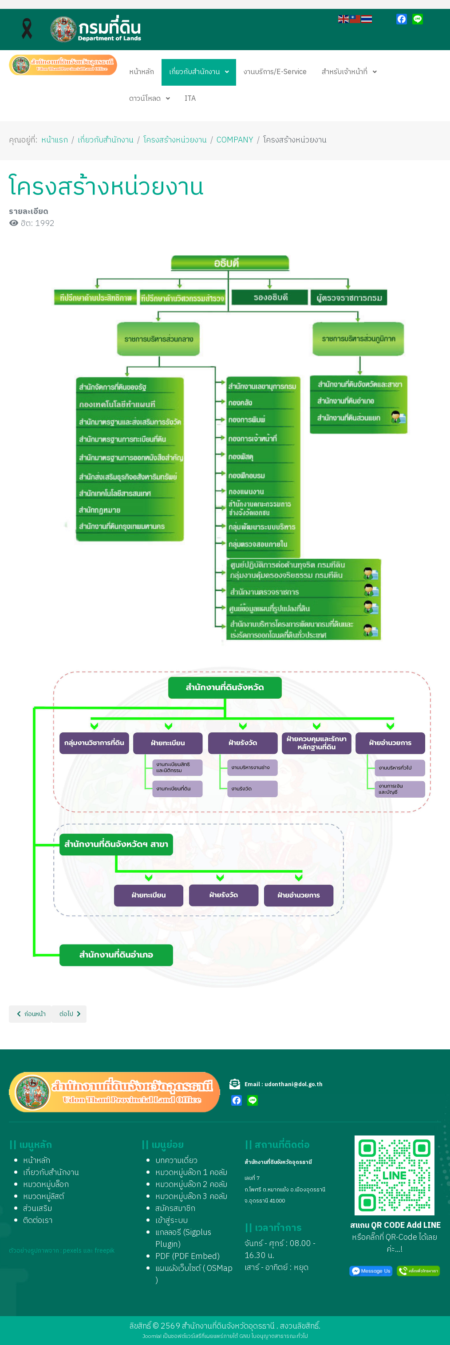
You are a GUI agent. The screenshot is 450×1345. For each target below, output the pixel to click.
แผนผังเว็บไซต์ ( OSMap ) (194, 1274)
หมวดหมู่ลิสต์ (43, 1196)
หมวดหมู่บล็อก (46, 1184)
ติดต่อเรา (37, 1220)
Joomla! (152, 1336)
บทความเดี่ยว (176, 1160)
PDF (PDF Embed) (187, 1256)
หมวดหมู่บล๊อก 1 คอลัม (191, 1172)
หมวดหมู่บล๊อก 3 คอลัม (191, 1196)
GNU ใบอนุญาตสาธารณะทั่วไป (273, 1336)
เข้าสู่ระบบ (171, 1220)
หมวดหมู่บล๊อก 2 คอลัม (191, 1184)
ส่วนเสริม (37, 1208)
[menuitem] (142, 72)
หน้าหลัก (36, 1160)
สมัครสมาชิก (175, 1208)
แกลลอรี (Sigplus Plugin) (183, 1238)
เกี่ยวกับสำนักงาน (51, 1172)
